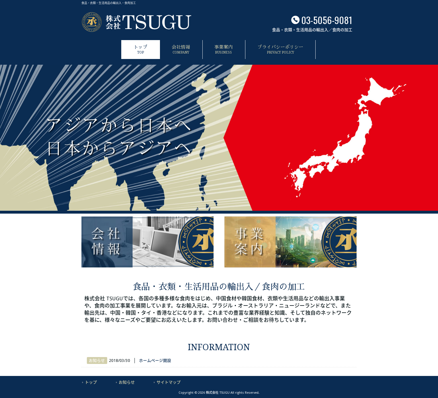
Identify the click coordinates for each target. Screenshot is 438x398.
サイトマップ (169, 382)
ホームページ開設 (155, 360)
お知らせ (97, 360)
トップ (91, 382)
